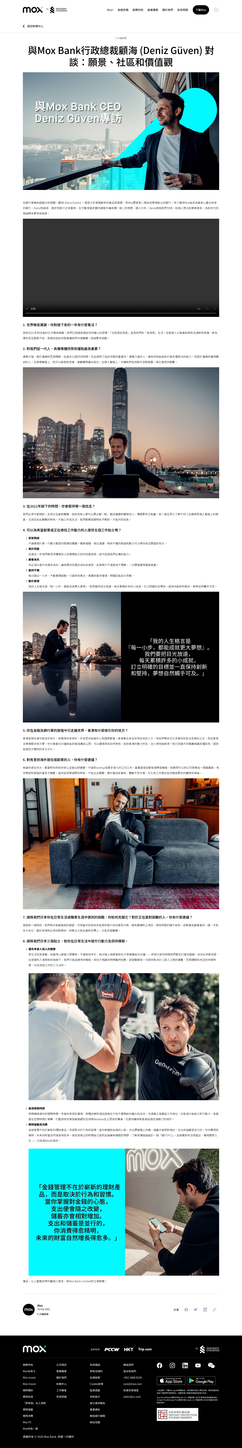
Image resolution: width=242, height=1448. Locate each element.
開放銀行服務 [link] (97, 1416)
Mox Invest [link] (29, 1377)
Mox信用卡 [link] (29, 1371)
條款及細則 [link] (96, 1371)
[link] (33, 10)
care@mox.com (132, 1384)
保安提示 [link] (95, 1396)
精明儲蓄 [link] (28, 1409)
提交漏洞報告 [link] (97, 1403)
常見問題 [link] (182, 10)
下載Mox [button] (200, 10)
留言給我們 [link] (129, 1371)
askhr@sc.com (132, 1396)
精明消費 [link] (28, 1416)
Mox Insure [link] (29, 1384)
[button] (186, 1309)
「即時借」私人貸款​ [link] (34, 1403)
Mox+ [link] (110, 10)
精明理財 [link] (28, 1390)
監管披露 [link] (95, 1390)
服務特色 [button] (137, 10)
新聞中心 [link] (61, 1384)
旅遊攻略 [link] (122, 10)
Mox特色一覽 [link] (30, 1428)
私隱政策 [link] (95, 1377)
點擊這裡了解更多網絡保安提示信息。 (193, 1393)
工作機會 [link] (61, 1390)
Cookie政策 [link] (97, 1384)
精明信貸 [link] (28, 1396)
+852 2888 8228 (132, 1377)
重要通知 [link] (95, 1409)
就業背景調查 (131, 1390)
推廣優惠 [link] (152, 10)
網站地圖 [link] (95, 1422)
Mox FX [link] (27, 1422)
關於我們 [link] (167, 10)
